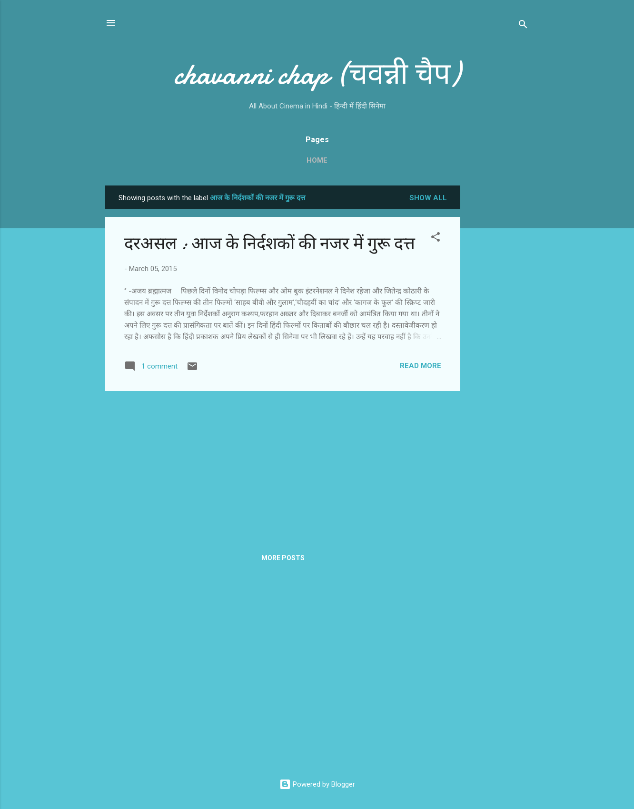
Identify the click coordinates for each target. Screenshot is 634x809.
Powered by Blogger (317, 784)
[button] (435, 238)
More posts (283, 558)
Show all (428, 198)
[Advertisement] (498, 328)
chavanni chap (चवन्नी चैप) (317, 74)
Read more (420, 365)
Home (317, 160)
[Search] (523, 25)
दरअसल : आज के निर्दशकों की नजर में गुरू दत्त (269, 243)
